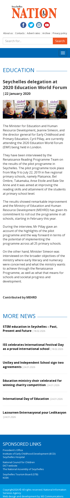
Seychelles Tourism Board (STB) (20, 474)
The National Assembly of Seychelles (23, 469)
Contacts (19, 33)
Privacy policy (60, 33)
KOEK (6, 477)
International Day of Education (26, 399)
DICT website (10, 465)
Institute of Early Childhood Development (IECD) (29, 453)
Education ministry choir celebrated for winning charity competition (32, 383)
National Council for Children (19, 462)
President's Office (13, 450)
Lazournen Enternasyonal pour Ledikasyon (34, 412)
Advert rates (33, 33)
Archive (46, 33)
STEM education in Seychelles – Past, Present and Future (30, 329)
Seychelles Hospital (14, 457)
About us (8, 33)
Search (60, 41)
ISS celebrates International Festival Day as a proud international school (33, 347)
